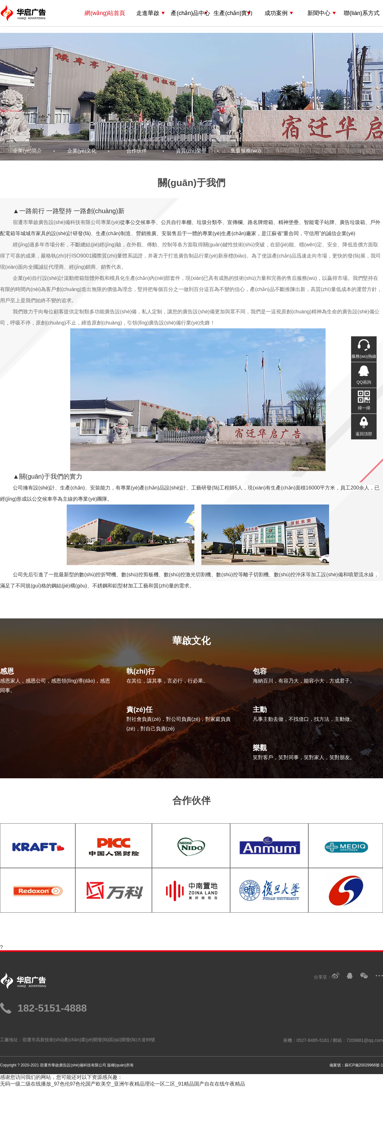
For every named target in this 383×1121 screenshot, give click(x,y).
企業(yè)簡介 (27, 150)
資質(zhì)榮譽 (191, 150)
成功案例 (276, 13)
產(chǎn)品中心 (190, 13)
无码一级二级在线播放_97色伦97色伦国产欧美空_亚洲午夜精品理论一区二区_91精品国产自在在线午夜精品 (122, 1084)
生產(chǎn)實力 (233, 13)
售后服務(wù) (245, 150)
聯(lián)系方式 (361, 13)
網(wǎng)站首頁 (105, 13)
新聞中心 (318, 13)
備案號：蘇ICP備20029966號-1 (356, 1065)
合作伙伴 (136, 150)
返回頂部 (364, 433)
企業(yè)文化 (82, 150)
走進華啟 (147, 13)
